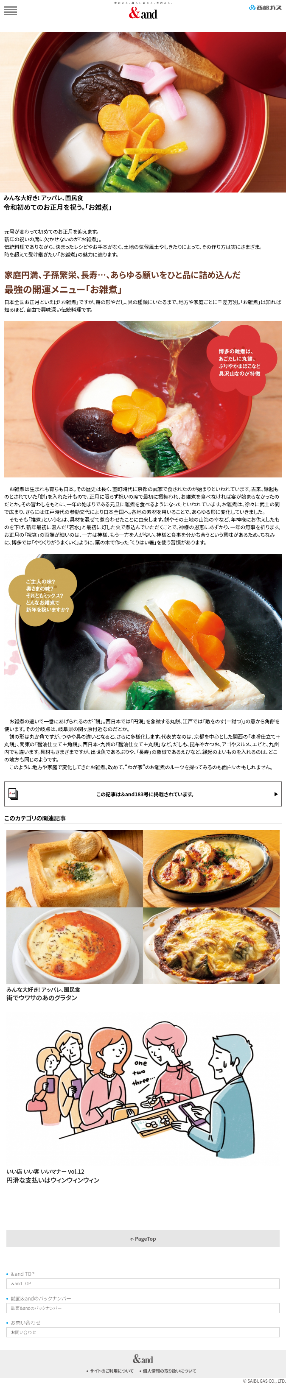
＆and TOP (22, 1273)
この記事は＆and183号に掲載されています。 (145, 794)
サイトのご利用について (112, 1370)
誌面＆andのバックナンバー (41, 1298)
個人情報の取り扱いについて (169, 1370)
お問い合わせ (25, 1322)
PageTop (143, 1238)
